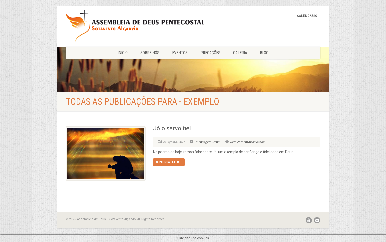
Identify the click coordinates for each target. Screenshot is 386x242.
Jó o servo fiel (172, 128)
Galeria (240, 52)
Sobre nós (149, 52)
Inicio (123, 52)
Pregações (210, 52)
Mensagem (203, 142)
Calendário (307, 16)
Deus (215, 142)
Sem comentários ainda (245, 142)
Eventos (180, 52)
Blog (264, 52)
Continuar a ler (169, 162)
